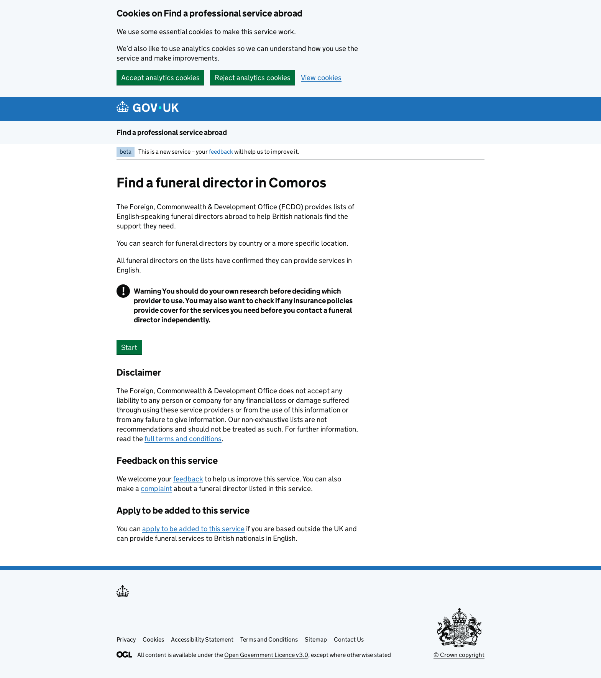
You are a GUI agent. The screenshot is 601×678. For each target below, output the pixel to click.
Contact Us (349, 639)
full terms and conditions (183, 438)
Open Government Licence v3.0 (266, 654)
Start (129, 347)
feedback (221, 151)
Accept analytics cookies (160, 77)
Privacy (126, 639)
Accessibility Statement (202, 639)
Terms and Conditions (269, 639)
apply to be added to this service (193, 528)
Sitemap (316, 639)
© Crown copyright (459, 654)
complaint (156, 488)
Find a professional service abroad (172, 132)
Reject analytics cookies (253, 77)
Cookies (153, 639)
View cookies (321, 77)
